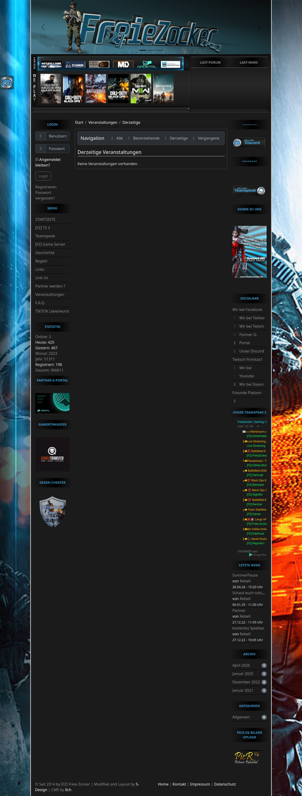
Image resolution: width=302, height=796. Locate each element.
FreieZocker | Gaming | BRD (255, 422)
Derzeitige (131, 122)
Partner (239, 610)
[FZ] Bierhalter (255, 484)
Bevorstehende (142, 138)
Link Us (41, 277)
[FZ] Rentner (254, 504)
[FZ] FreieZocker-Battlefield (263, 455)
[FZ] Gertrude (255, 475)
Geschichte (44, 252)
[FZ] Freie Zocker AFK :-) (262, 523)
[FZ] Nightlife (254, 494)
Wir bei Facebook (247, 309)
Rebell (245, 581)
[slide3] (159, 50)
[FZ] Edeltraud (255, 533)
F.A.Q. (40, 302)
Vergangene (205, 138)
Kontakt (179, 784)
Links (39, 269)
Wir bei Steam (251, 384)
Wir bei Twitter (252, 317)
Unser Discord (251, 351)
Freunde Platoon (246, 392)
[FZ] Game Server (50, 244)
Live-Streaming (256, 445)
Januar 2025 (242, 673)
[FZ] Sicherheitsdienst (260, 436)
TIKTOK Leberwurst (52, 311)
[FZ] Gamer (254, 514)
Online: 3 (43, 336)
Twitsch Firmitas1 (247, 359)
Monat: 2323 (46, 353)
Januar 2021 (242, 690)
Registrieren (45, 186)
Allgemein (241, 717)
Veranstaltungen (49, 294)
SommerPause (245, 575)
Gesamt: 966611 (49, 370)
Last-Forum (210, 62)
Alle (116, 138)
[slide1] (142, 50)
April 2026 (241, 665)
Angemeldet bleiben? (48, 162)
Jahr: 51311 (45, 359)
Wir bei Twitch (251, 326)
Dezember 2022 (246, 682)
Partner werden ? (50, 286)
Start (79, 122)
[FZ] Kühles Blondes (259, 465)
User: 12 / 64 (245, 426)
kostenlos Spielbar (248, 628)
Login (43, 176)
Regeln (41, 261)
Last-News (249, 62)
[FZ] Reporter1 (256, 543)
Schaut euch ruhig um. (252, 592)
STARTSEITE (45, 219)
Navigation (92, 138)
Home (163, 784)
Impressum (200, 784)
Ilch (68, 789)
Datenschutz (225, 784)
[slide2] (151, 50)
